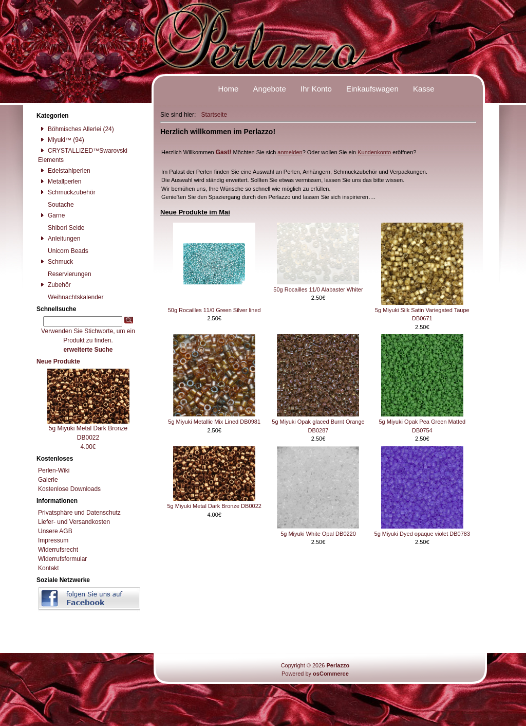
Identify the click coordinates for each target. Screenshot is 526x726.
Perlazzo (337, 665)
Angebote (269, 88)
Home (228, 88)
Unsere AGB (55, 531)
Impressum (53, 540)
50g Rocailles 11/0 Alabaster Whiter (318, 289)
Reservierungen (64, 274)
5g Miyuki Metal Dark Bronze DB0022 (214, 506)
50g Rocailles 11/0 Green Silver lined (214, 310)
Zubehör (54, 284)
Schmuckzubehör (67, 192)
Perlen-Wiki (53, 470)
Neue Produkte (58, 361)
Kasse (424, 88)
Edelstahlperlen (64, 170)
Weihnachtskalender (71, 297)
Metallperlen (59, 181)
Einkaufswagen (372, 88)
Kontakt (48, 568)
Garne (51, 215)
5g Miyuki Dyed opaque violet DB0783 (422, 534)
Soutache (56, 204)
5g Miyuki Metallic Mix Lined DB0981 (214, 422)
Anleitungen (59, 238)
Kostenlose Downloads (69, 489)
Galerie (48, 479)
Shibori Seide (61, 227)
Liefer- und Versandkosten (74, 521)
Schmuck (55, 261)
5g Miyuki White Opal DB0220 (318, 534)
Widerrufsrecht (58, 549)
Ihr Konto (316, 88)
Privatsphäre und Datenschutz (79, 512)
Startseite (214, 114)
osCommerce (331, 673)
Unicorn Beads (63, 251)
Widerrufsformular (62, 558)
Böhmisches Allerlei (69, 129)
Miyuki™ (54, 139)
